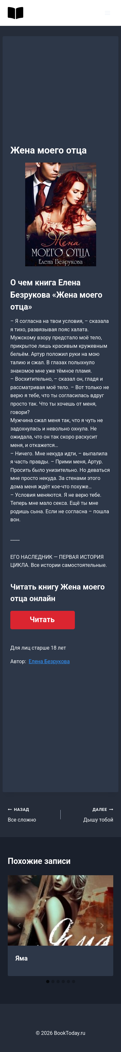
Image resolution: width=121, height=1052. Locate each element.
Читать (42, 619)
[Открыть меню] (107, 13)
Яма (21, 958)
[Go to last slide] (19, 925)
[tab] (47, 981)
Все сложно (31, 814)
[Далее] (101, 925)
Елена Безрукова (49, 661)
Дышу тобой (90, 814)
